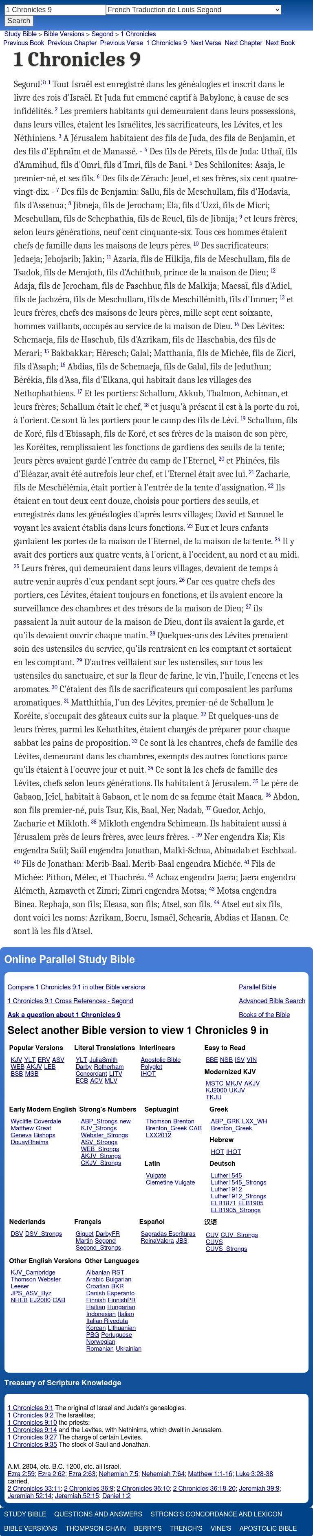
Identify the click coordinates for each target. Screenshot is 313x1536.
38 (94, 821)
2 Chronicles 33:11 (34, 1488)
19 (243, 418)
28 (153, 633)
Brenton (183, 1121)
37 (208, 808)
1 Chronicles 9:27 (32, 1437)
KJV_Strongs (99, 1128)
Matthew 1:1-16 (210, 1474)
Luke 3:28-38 (254, 1474)
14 (236, 324)
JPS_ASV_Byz (31, 1293)
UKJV (237, 1091)
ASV (58, 1060)
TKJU (214, 1097)
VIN (252, 1060)
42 (151, 875)
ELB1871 (223, 1203)
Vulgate (156, 1176)
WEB (17, 1067)
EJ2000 (40, 1300)
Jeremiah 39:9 (259, 1488)
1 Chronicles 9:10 (32, 1423)
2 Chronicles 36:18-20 (204, 1488)
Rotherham (108, 1067)
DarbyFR (108, 1234)
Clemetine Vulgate (170, 1183)
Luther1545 (226, 1176)
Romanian (100, 1349)
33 (134, 741)
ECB (82, 1081)
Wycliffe (21, 1121)
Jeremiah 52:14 (30, 1496)
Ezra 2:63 (82, 1474)
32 (203, 714)
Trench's (186, 1528)
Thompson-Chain (96, 1528)
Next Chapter (243, 43)
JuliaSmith (103, 1060)
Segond (102, 34)
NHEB (19, 1300)
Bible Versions (64, 34)
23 (190, 526)
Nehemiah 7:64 (163, 1474)
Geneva (21, 1135)
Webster (49, 1280)
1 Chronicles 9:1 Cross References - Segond (71, 1001)
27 (248, 606)
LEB (49, 1067)
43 (212, 889)
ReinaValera (157, 1241)
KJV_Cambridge (33, 1273)
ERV (44, 1060)
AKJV (34, 1067)
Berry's (148, 1528)
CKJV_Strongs (101, 1163)
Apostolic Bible (268, 1528)
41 (246, 862)
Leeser (20, 1286)
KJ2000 (216, 1091)
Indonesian (101, 1314)
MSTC (214, 1084)
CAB (195, 1128)
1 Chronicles (138, 34)
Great (43, 1128)
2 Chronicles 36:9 (88, 1488)
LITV (115, 1074)
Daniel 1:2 (116, 1496)
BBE (212, 1060)
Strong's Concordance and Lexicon (216, 1514)
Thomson (158, 1121)
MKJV (233, 1084)
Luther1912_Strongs (239, 1196)
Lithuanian (122, 1328)
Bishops (44, 1135)
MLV (111, 1081)
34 (151, 768)
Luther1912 (226, 1190)
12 (273, 270)
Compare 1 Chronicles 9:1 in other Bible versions (76, 987)
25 (17, 566)
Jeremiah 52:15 (77, 1496)
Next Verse (206, 43)
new (125, 1121)
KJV (16, 1060)
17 (79, 391)
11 (109, 257)
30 (54, 687)
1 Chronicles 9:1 (31, 1408)
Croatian (97, 1286)
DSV (17, 1234)
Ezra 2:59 (21, 1474)
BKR (117, 1286)
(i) (43, 82)
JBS (181, 1241)
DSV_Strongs (43, 1234)
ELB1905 (251, 1203)
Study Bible (20, 34)
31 (66, 700)
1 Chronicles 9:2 (31, 1415)
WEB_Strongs (100, 1149)
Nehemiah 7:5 (118, 1474)
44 (217, 902)
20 (221, 458)
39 (199, 835)
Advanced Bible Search (272, 1001)
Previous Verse (121, 43)
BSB (17, 1074)
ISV (240, 1060)
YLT (29, 1060)
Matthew (22, 1128)
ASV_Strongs (99, 1142)
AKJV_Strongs (101, 1156)
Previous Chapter (72, 43)
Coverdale (48, 1121)
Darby (84, 1067)
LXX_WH (254, 1121)
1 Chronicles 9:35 (32, 1445)
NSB (226, 1060)
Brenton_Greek (166, 1128)
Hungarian (121, 1307)
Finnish (96, 1300)
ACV (96, 1081)
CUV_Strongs (239, 1235)
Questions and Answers (98, 1514)
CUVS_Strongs (226, 1249)
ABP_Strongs (99, 1121)
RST (118, 1273)
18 (146, 405)
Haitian (96, 1307)
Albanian (98, 1273)
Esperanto (121, 1293)
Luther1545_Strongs (239, 1183)
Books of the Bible (264, 1015)
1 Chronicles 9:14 (32, 1430)
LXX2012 (158, 1135)
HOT (217, 1152)
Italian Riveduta (107, 1321)
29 (79, 660)
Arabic (95, 1280)
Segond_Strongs (98, 1248)
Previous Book (23, 43)
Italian (126, 1314)
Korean (96, 1328)
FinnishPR (122, 1300)
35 (255, 781)
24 (277, 539)
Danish (95, 1293)
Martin (84, 1241)
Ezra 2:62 (51, 1474)
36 (268, 794)
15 (46, 351)
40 (17, 862)
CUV (212, 1235)
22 (271, 485)
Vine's (221, 1528)
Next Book (280, 43)
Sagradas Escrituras (168, 1234)
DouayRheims (29, 1142)
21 (251, 472)
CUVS (214, 1242)
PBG (92, 1335)
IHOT (148, 1074)
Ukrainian (128, 1349)
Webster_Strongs (104, 1135)
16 (62, 364)
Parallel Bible (257, 987)
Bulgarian (118, 1280)
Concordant (91, 1074)
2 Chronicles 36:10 (143, 1488)
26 (182, 579)
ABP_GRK (225, 1121)
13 (282, 297)
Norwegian (100, 1342)
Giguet (85, 1234)
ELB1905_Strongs (236, 1210)
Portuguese (116, 1335)
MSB (31, 1074)
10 (196, 243)
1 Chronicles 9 (166, 43)
